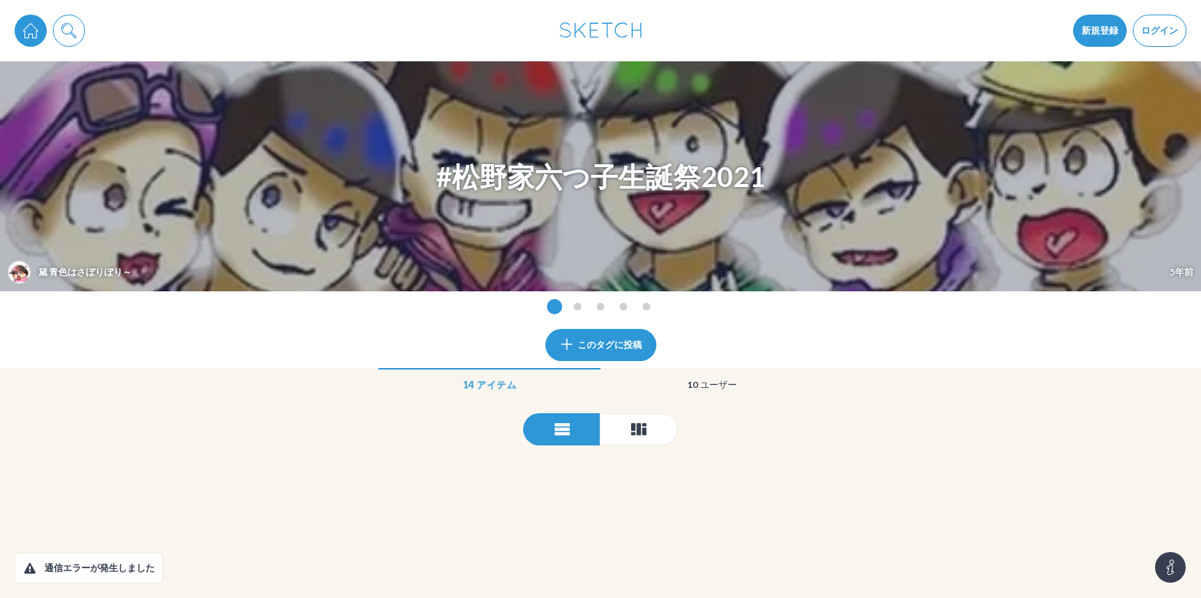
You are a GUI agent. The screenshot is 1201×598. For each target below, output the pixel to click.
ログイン (1159, 30)
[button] (30, 568)
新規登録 (1100, 30)
